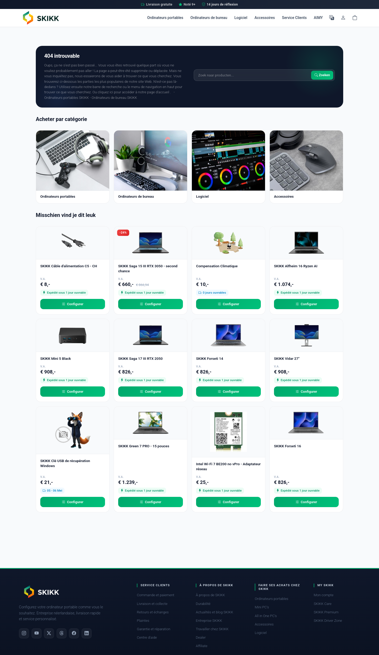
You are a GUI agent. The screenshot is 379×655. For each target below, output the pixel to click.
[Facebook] (74, 633)
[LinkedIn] (87, 633)
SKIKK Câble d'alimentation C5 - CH (68, 266)
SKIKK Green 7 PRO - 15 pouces (143, 446)
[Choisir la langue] (331, 17)
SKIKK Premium (326, 612)
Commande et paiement (155, 595)
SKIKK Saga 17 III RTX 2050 (140, 358)
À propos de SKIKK (210, 595)
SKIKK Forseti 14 (209, 358)
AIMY (318, 18)
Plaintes (143, 621)
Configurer (72, 304)
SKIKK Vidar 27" (287, 358)
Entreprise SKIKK (209, 621)
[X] (49, 633)
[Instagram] (24, 633)
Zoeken (322, 75)
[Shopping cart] (355, 17)
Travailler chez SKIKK (212, 629)
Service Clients (294, 18)
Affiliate (201, 646)
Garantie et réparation (153, 629)
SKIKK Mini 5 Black (55, 358)
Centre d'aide (147, 637)
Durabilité (203, 604)
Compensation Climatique (217, 266)
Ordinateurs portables (165, 18)
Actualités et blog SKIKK (214, 612)
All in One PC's (266, 616)
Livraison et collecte (152, 604)
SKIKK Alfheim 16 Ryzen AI (295, 266)
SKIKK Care (323, 604)
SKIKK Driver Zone (328, 621)
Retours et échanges (153, 612)
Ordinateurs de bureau (208, 18)
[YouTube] (37, 633)
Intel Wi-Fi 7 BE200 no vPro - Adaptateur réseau (228, 466)
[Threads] (62, 633)
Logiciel (240, 18)
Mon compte (323, 595)
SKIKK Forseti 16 (287, 446)
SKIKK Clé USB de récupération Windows (65, 463)
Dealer (201, 637)
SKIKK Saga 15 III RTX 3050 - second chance (147, 268)
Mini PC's (262, 607)
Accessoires (265, 18)
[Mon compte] (343, 17)
